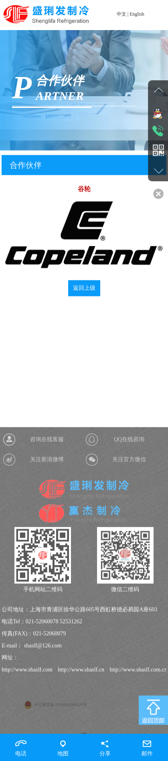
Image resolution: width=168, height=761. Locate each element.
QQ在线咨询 (129, 504)
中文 (121, 14)
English (137, 14)
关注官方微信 (129, 524)
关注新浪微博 (47, 524)
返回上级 (84, 292)
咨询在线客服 (47, 504)
